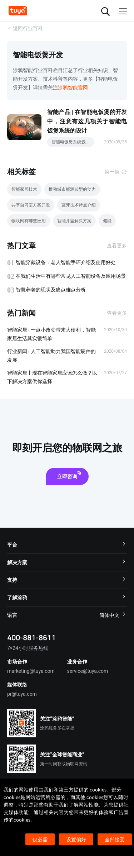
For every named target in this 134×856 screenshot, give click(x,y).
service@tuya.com (87, 671)
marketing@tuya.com (31, 671)
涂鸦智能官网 (73, 87)
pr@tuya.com (22, 694)
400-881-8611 (31, 637)
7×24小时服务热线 (27, 648)
